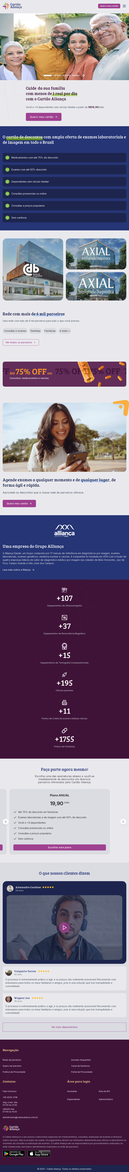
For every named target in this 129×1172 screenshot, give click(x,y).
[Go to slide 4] (76, 75)
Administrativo (106, 1099)
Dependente (73, 1099)
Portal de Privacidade (81, 1072)
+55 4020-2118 (10, 1097)
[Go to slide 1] (48, 75)
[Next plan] (123, 822)
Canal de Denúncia (80, 1066)
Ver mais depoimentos (64, 1027)
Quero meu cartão (109, 6)
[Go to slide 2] (57, 75)
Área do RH (104, 1091)
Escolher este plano (59, 847)
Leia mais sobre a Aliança (19, 569)
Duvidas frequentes (81, 1060)
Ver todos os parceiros (21, 342)
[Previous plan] (6, 822)
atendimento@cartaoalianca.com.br (20, 1117)
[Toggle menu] (124, 6)
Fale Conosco (9, 1091)
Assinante (72, 1091)
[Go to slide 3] (66, 75)
